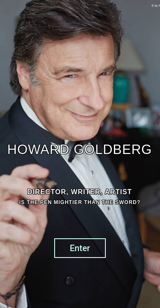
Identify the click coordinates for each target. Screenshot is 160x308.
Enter (80, 248)
